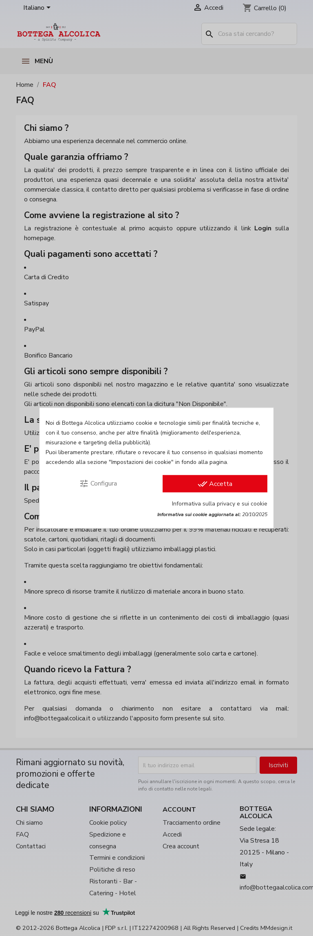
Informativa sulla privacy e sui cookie (219, 504)
